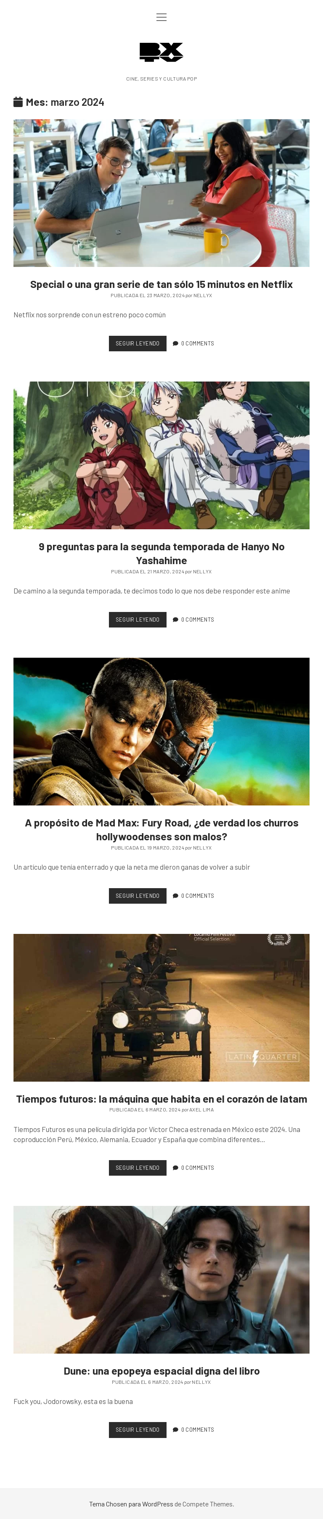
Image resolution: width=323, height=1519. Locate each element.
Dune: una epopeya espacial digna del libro (161, 1280)
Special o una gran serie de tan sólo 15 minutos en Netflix (161, 193)
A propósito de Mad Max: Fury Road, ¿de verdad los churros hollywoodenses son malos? (161, 731)
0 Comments (197, 343)
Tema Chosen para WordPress (131, 1504)
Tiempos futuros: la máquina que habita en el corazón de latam (161, 1008)
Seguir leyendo (141, 345)
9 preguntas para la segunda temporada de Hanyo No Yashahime (161, 455)
